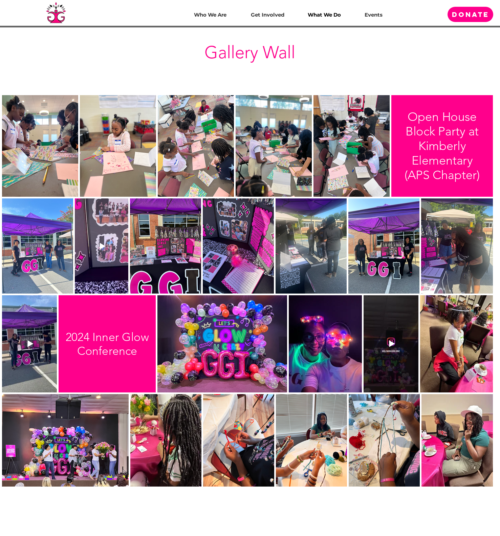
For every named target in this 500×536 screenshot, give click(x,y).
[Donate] (470, 14)
